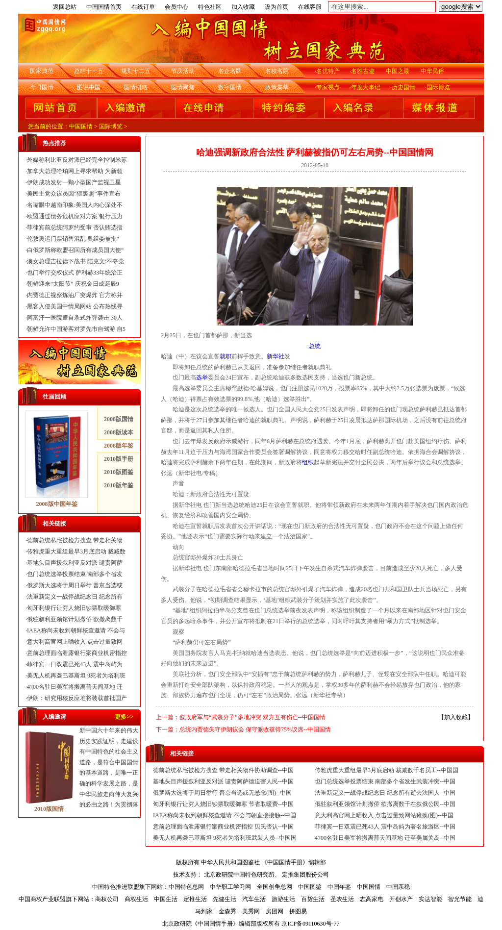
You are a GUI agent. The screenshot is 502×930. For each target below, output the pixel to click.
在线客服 (310, 6)
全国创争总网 (274, 886)
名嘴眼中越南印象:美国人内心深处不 (75, 204)
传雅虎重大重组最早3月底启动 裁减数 (76, 551)
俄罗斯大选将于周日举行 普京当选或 (75, 585)
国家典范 (41, 71)
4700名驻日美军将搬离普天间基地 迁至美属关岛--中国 (385, 837)
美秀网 (251, 911)
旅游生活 (283, 899)
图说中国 (88, 87)
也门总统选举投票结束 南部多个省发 (75, 574)
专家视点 (328, 87)
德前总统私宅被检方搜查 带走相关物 (75, 540)
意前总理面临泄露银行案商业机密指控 (77, 653)
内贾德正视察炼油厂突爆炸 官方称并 (75, 295)
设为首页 (276, 6)
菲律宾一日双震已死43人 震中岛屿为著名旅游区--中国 (385, 826)
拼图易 (298, 911)
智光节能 (460, 899)
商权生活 (136, 899)
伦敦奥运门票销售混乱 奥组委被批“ (73, 238)
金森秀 (227, 911)
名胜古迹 (363, 71)
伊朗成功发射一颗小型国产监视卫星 (74, 182)
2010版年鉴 (118, 485)
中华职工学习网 (230, 886)
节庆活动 (183, 71)
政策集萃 (277, 87)
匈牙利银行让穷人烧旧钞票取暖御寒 (74, 607)
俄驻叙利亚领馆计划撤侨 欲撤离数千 (75, 619)
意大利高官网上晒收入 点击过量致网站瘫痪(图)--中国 (384, 815)
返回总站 (64, 6)
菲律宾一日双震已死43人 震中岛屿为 (75, 664)
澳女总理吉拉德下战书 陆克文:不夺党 (75, 261)
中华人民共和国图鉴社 (230, 862)
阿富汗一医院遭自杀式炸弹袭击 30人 (75, 317)
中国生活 (165, 899)
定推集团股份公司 (305, 874)
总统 (315, 346)
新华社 (275, 356)
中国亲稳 (398, 886)
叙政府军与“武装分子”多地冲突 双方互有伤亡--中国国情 (252, 717)
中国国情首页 (104, 6)
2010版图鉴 (118, 472)
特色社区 (210, 6)
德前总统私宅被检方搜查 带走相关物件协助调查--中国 (223, 770)
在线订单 (143, 6)
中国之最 (397, 71)
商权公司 (107, 899)
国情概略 (136, 87)
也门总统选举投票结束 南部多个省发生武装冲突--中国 (385, 781)
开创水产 (401, 899)
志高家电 (371, 899)
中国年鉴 (339, 886)
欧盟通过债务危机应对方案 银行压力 (75, 216)
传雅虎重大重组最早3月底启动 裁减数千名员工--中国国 (386, 770)
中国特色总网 (186, 886)
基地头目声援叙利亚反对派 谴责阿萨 (75, 562)
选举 (202, 377)
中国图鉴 (310, 886)
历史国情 (403, 87)
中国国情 (81, 126)
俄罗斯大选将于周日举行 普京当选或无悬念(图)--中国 (222, 792)
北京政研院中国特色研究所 (239, 874)
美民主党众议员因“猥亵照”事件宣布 (74, 193)
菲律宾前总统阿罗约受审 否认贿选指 (75, 227)
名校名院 (277, 71)
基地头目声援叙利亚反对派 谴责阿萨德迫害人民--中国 (223, 781)
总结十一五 (88, 71)
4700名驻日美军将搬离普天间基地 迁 (75, 686)
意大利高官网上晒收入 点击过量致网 (75, 641)
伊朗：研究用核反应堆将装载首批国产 (77, 698)
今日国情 (41, 87)
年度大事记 (365, 87)
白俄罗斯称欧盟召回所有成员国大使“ (75, 250)
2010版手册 (118, 458)
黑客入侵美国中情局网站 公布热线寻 (75, 306)
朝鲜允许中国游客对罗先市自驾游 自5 (76, 329)
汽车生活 (254, 899)
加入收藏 (243, 6)
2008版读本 (118, 432)
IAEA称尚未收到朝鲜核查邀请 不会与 (76, 630)
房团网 (274, 911)
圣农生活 (342, 899)
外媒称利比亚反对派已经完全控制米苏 (77, 159)
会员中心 (176, 6)
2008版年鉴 (118, 445)
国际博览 (438, 87)
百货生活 (313, 899)
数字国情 (230, 87)
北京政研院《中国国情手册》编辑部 (209, 923)
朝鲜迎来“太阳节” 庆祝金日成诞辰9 (73, 283)
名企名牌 (230, 71)
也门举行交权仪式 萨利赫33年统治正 (75, 272)
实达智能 (430, 899)
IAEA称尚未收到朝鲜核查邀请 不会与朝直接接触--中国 (224, 815)
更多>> (124, 716)
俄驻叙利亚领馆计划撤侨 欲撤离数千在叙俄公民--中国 (385, 804)
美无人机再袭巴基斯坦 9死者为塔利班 (76, 675)
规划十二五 (136, 71)
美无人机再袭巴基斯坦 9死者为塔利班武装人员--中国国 (225, 837)
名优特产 (328, 71)
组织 (308, 462)
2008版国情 (118, 419)
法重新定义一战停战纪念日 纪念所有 (75, 596)
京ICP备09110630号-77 (310, 923)
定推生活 (195, 899)
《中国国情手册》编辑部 (293, 862)
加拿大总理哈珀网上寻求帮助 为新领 (75, 171)
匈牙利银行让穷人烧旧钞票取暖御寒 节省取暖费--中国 (223, 804)
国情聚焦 (183, 87)
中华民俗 (432, 71)
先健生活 (224, 899)
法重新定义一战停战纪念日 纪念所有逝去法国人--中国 (385, 792)
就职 (225, 356)
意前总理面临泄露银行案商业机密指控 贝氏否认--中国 (223, 826)
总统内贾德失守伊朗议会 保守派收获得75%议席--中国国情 (255, 729)
